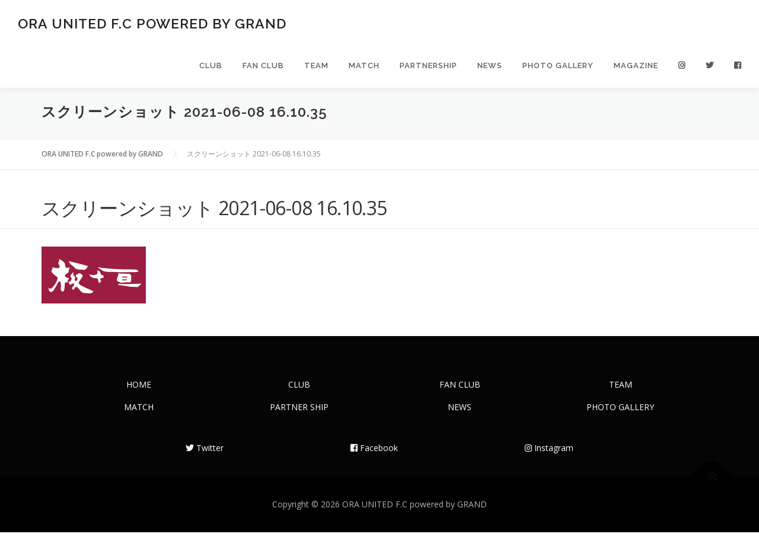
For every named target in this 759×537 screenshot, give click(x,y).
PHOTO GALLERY (558, 66)
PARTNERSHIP (428, 66)
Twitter (205, 452)
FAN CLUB (263, 66)
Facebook (374, 452)
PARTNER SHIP (299, 411)
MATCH (364, 66)
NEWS (489, 66)
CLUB (210, 66)
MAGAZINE (636, 66)
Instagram (549, 452)
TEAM (316, 66)
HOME (138, 389)
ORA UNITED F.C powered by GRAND (152, 24)
